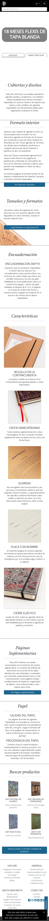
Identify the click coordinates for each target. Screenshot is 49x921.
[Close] (44, 912)
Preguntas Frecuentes (12, 869)
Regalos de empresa (12, 899)
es (37, 3)
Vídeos (12, 880)
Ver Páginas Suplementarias (22, 692)
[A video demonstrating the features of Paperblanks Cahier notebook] (24, 69)
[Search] (24, 9)
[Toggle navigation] (44, 4)
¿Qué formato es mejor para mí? (24, 227)
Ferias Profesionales (12, 902)
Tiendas (36, 897)
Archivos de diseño (12, 877)
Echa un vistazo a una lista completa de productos (24, 850)
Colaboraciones (36, 883)
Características (36, 55)
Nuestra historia (37, 869)
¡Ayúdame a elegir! (12, 872)
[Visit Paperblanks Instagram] (32, 900)
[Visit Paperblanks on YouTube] (35, 900)
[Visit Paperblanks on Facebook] (29, 900)
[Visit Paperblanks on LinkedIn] (41, 900)
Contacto (37, 894)
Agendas (13, 55)
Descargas (12, 875)
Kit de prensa (36, 880)
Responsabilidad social (36, 872)
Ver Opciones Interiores (24, 184)
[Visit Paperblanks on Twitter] (38, 900)
